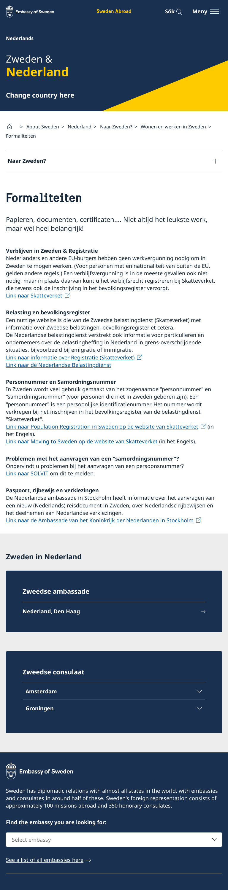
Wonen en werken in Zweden (173, 126)
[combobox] (114, 839)
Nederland (79, 126)
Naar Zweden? (116, 126)
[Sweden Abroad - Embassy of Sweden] (35, 11)
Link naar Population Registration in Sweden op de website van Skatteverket (102, 426)
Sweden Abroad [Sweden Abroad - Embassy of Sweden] (114, 11)
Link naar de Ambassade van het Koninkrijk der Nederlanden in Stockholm (100, 520)
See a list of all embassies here (44, 859)
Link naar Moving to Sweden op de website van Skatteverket (82, 441)
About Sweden (42, 126)
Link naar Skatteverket (34, 295)
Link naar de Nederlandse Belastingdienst (58, 364)
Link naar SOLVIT (27, 473)
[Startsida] (12, 127)
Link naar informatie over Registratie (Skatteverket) (70, 357)
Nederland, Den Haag (51, 611)
